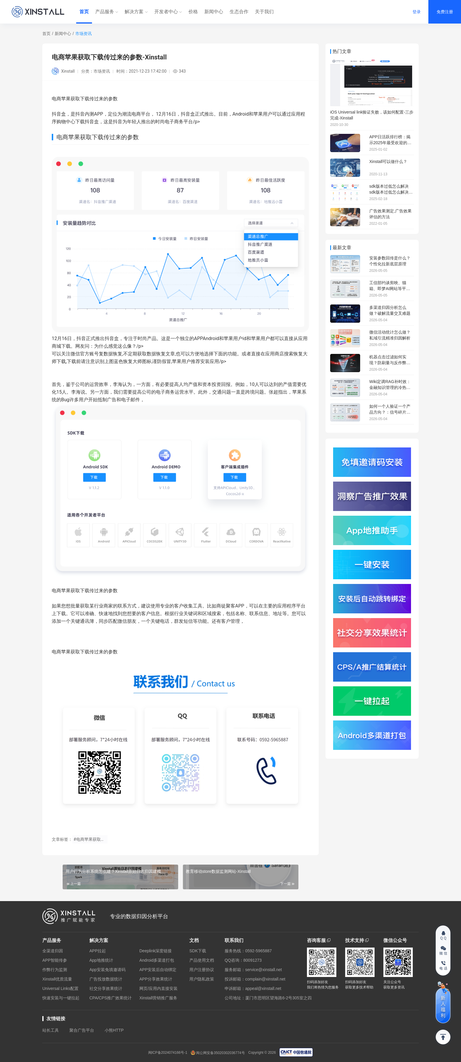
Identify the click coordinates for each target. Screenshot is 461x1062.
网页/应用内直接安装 (158, 988)
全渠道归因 (52, 950)
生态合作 (239, 11)
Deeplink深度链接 (155, 950)
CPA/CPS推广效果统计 (110, 998)
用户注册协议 (201, 969)
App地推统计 (101, 960)
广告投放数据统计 (105, 979)
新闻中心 (213, 11)
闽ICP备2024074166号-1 (167, 1052)
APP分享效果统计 (155, 979)
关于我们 (264, 11)
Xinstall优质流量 (57, 979)
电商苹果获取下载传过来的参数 (85, 590)
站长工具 (50, 1030)
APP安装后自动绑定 (157, 969)
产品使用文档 (201, 960)
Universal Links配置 (60, 988)
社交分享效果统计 (105, 988)
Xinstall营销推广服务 (158, 998)
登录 (416, 11)
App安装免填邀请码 (107, 969)
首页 (84, 11)
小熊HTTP (114, 1030)
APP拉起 (97, 950)
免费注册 (445, 11)
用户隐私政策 (201, 979)
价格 (193, 11)
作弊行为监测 (54, 969)
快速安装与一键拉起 (60, 998)
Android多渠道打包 (156, 960)
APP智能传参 (54, 960)
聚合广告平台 (81, 1030)
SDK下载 (197, 950)
